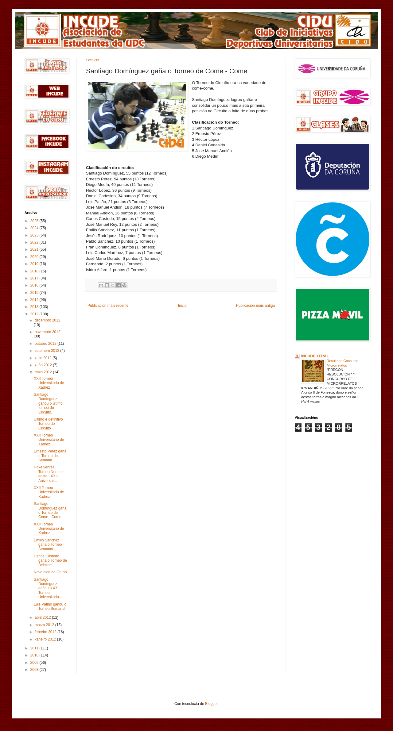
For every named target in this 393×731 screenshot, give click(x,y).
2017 (35, 278)
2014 (35, 300)
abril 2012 (43, 617)
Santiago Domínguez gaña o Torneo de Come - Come (50, 510)
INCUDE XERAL (315, 356)
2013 (35, 307)
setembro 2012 (47, 350)
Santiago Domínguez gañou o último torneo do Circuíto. (48, 403)
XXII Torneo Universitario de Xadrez (49, 383)
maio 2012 (44, 372)
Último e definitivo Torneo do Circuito (48, 423)
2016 (35, 285)
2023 (35, 235)
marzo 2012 (45, 625)
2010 (35, 655)
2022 (35, 242)
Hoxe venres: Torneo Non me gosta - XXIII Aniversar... (49, 474)
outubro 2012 (46, 343)
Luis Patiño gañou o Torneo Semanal (50, 606)
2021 (35, 249)
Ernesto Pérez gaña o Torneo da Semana (50, 455)
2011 (35, 648)
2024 (35, 228)
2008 (35, 670)
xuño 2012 (44, 365)
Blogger (211, 704)
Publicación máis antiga (255, 305)
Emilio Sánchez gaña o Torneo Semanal (48, 544)
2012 (35, 314)
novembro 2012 (47, 332)
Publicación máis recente (108, 305)
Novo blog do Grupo (50, 572)
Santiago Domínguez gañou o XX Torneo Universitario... (48, 588)
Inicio (182, 305)
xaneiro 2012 (46, 639)
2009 (35, 662)
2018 (35, 271)
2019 (35, 264)
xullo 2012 (44, 358)
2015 (35, 292)
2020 (35, 257)
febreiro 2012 (46, 632)
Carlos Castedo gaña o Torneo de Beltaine (50, 560)
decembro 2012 (47, 320)
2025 (35, 221)
